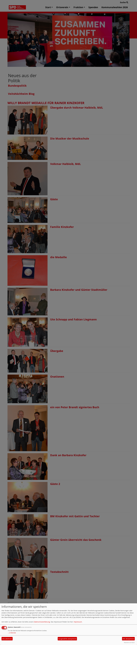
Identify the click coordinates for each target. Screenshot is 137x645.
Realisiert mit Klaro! (129, 642)
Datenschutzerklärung (42, 622)
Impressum (78, 622)
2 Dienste (12, 633)
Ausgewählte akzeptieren (67, 639)
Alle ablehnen (7, 639)
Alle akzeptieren (128, 639)
